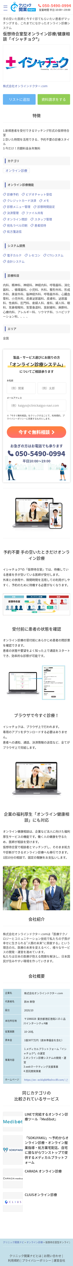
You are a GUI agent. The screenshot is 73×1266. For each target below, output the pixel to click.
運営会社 (59, 1260)
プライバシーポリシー (36, 1260)
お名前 (10, 380)
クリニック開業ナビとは (25, 1256)
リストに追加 (19, 99)
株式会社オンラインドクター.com (25, 86)
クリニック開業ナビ (13, 1242)
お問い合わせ (52, 1256)
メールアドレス (14, 398)
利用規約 (14, 1260)
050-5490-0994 (54, 6)
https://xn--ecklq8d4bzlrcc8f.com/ (44, 1079)
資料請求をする (53, 99)
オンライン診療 (16, 170)
